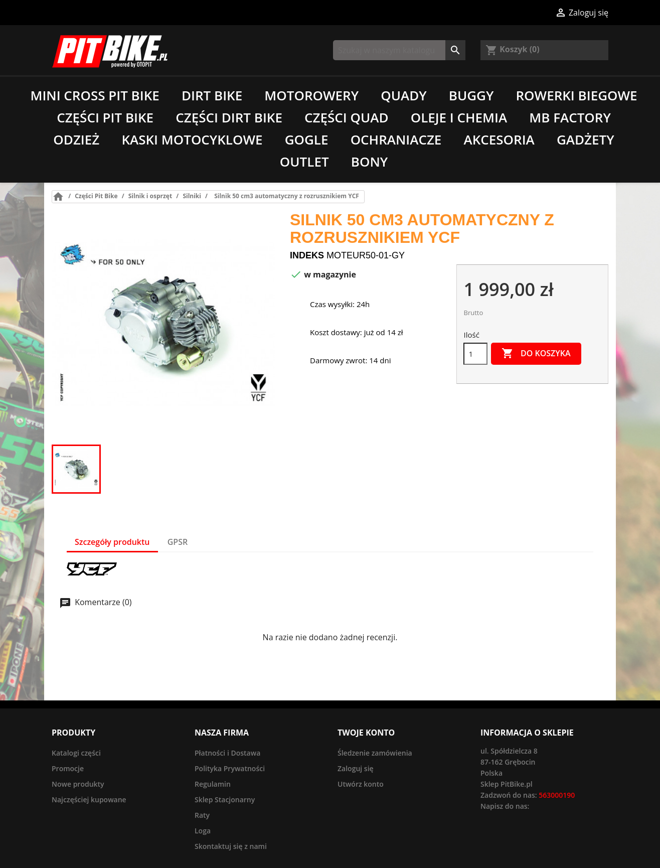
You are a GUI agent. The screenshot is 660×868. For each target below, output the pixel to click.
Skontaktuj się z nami (231, 846)
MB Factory (570, 117)
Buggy (471, 95)
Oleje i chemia (459, 117)
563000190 (557, 795)
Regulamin (213, 784)
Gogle (306, 139)
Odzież (76, 139)
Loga (203, 830)
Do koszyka (536, 353)
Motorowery (311, 95)
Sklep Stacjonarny (225, 799)
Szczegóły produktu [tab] (112, 541)
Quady (403, 95)
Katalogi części (76, 753)
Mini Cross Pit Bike (94, 95)
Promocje (68, 768)
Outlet (304, 162)
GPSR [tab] (178, 541)
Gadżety (585, 139)
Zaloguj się (356, 768)
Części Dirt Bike (229, 117)
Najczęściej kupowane (89, 799)
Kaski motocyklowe (191, 139)
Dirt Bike (212, 95)
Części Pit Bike (105, 117)
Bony (369, 162)
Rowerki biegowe (576, 95)
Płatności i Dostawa (227, 753)
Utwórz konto (361, 784)
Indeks (307, 255)
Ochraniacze (396, 139)
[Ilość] (475, 354)
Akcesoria (499, 139)
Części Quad (346, 117)
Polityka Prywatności (230, 768)
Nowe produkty (78, 784)
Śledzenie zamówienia (375, 753)
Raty (202, 815)
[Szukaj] (399, 50)
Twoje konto (366, 732)
